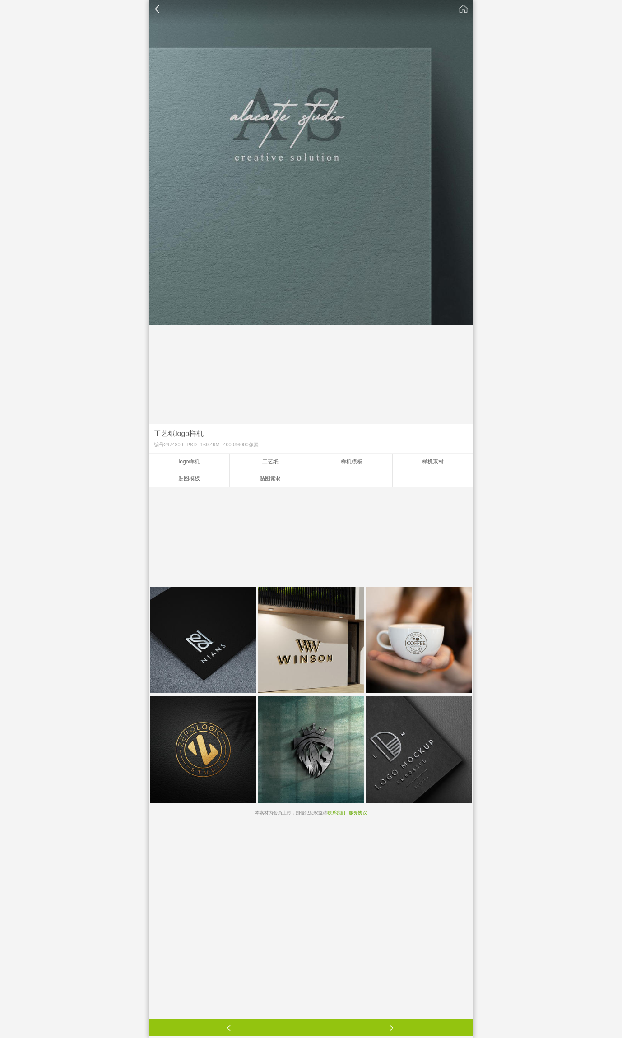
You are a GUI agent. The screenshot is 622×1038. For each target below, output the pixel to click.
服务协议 (358, 812)
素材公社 (463, 9)
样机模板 (351, 462)
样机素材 (433, 462)
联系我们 (336, 812)
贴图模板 (189, 478)
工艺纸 (270, 462)
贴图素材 (270, 478)
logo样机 (189, 462)
